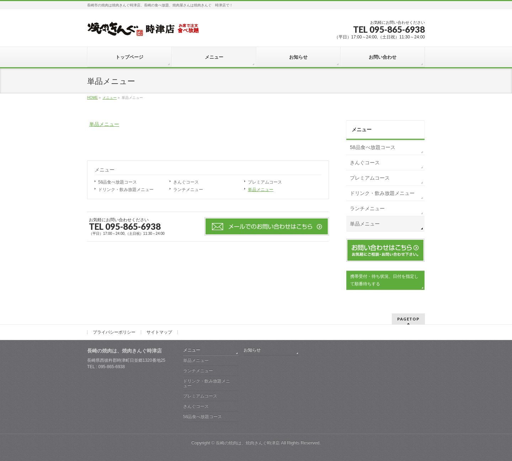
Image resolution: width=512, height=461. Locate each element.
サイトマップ (159, 332)
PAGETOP (408, 319)
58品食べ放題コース (117, 182)
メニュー (104, 170)
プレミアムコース (265, 182)
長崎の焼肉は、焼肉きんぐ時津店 (248, 442)
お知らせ (252, 350)
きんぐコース (186, 182)
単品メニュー (104, 124)
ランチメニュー (188, 189)
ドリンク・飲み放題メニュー (126, 189)
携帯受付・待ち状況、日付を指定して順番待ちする (384, 280)
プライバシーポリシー (114, 332)
